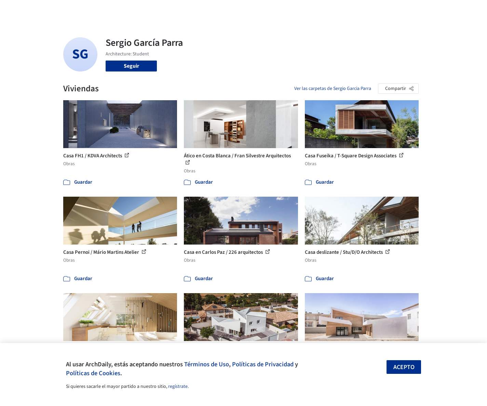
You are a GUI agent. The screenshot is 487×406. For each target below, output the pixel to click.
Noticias (309, 9)
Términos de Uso (206, 364)
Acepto (404, 367)
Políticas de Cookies (93, 373)
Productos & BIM (275, 9)
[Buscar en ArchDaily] (134, 9)
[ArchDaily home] (39, 9)
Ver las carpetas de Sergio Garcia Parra (332, 88)
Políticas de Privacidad (263, 364)
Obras (215, 9)
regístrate (178, 386)
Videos (332, 9)
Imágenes (239, 9)
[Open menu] (448, 9)
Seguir (131, 66)
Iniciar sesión (369, 9)
